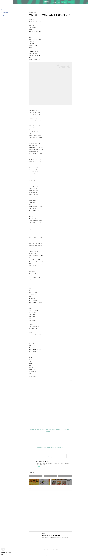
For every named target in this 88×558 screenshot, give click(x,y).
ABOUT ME (4, 15)
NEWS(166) (30, 376)
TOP (2, 9)
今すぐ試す (64, 2)
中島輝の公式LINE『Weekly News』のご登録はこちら (50, 447)
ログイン (71, 2)
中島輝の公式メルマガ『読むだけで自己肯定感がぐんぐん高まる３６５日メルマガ (50, 429)
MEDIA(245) (34, 376)
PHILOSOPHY (4, 12)
